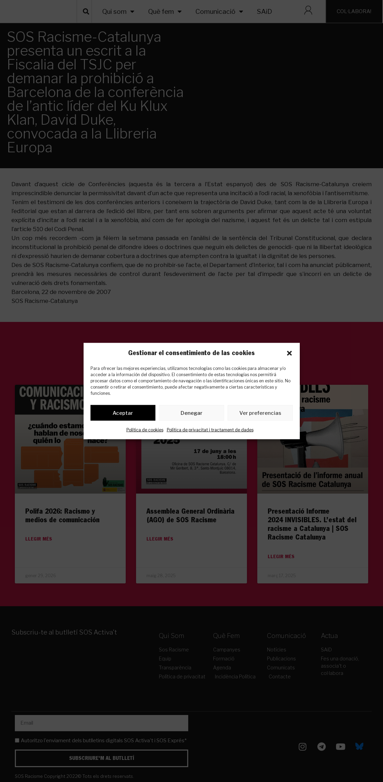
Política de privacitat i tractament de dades (210, 431)
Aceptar (123, 414)
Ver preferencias (260, 414)
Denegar (191, 414)
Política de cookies (144, 431)
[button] (289, 353)
